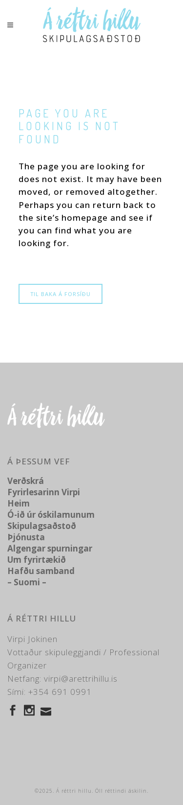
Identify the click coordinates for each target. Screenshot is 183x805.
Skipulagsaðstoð (41, 525)
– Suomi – (26, 582)
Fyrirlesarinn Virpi (43, 492)
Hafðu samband (41, 570)
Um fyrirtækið (36, 559)
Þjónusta (26, 537)
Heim (18, 503)
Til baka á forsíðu (60, 294)
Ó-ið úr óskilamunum (51, 514)
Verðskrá (25, 480)
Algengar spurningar (49, 548)
